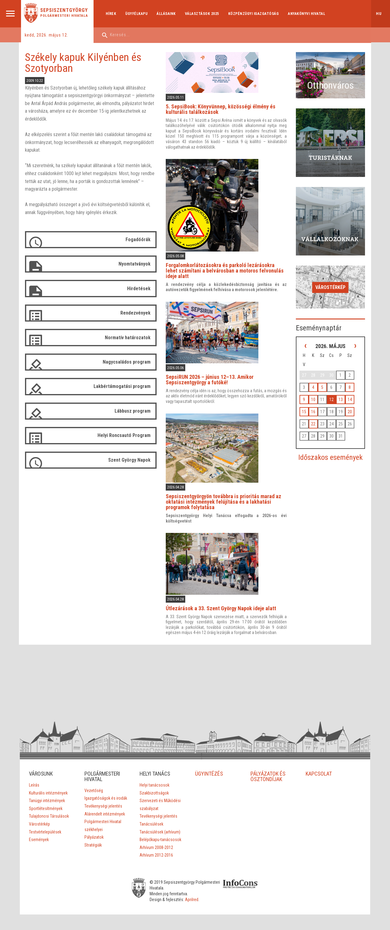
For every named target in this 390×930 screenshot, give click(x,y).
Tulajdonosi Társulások (49, 812)
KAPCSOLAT (319, 770)
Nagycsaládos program (130, 361)
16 (317, 395)
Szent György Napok (132, 459)
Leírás (34, 781)
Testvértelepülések (45, 828)
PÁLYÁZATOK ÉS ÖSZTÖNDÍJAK (267, 773)
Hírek (111, 14)
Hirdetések (142, 288)
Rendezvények (138, 312)
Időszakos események (332, 441)
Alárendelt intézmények (104, 810)
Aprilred (196, 895)
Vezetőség (93, 786)
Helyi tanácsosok (154, 781)
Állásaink (167, 14)
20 (354, 395)
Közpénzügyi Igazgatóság (254, 14)
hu (379, 13)
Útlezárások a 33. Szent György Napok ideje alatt (224, 604)
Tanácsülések (151, 820)
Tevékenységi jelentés (103, 802)
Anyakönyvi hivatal (307, 14)
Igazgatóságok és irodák (105, 794)
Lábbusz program (136, 410)
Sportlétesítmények (45, 804)
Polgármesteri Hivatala (65, 16)
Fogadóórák (141, 239)
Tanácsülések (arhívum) (160, 828)
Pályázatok (93, 833)
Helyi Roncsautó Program (127, 434)
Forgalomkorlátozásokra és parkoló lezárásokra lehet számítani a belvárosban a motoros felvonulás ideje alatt (229, 269)
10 (317, 383)
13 (344, 383)
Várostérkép (332, 273)
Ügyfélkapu (137, 14)
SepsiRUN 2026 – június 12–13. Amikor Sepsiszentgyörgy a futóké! (213, 377)
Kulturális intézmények (48, 789)
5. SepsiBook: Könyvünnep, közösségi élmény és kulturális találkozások (223, 108)
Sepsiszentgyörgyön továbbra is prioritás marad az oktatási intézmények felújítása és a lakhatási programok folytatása (226, 498)
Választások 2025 (203, 14)
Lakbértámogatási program (125, 386)
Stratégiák (92, 841)
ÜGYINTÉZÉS (209, 770)
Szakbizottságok (154, 789)
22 (317, 408)
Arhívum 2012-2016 (156, 851)
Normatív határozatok (131, 337)
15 (308, 395)
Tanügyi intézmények (47, 797)
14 (354, 383)
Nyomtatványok (138, 264)
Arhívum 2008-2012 (156, 843)
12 (335, 383)
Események (38, 835)
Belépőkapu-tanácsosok (160, 835)
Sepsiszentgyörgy (65, 10)
